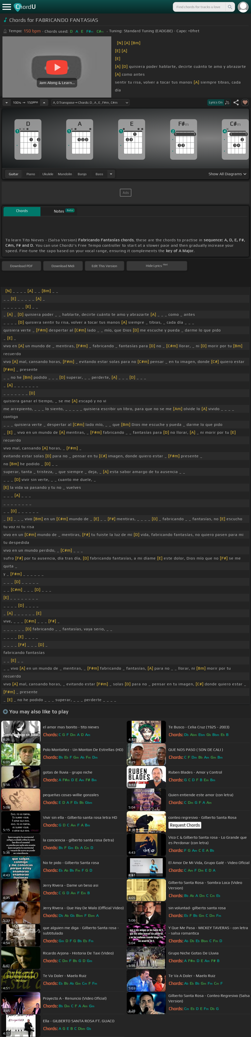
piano (30, 174)
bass (99, 174)
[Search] (229, 7)
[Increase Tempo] (44, 102)
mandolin (65, 174)
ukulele (47, 174)
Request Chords (185, 825)
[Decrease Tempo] (6, 102)
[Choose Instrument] (111, 174)
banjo (82, 174)
